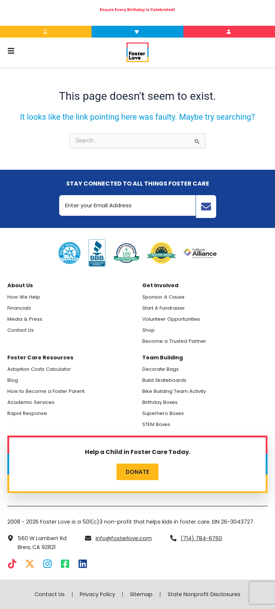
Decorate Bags (160, 369)
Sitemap (141, 594)
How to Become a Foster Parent (46, 391)
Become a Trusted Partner (174, 341)
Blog (12, 380)
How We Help (23, 296)
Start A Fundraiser (163, 307)
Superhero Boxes (163, 413)
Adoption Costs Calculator (39, 369)
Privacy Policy (97, 594)
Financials (19, 307)
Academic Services (30, 402)
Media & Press (24, 319)
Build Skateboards (164, 380)
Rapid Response (27, 413)
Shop (148, 330)
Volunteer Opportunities (171, 319)
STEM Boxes (156, 424)
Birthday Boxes (160, 402)
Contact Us (20, 330)
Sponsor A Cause (163, 296)
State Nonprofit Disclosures (204, 594)
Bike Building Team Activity (174, 391)
